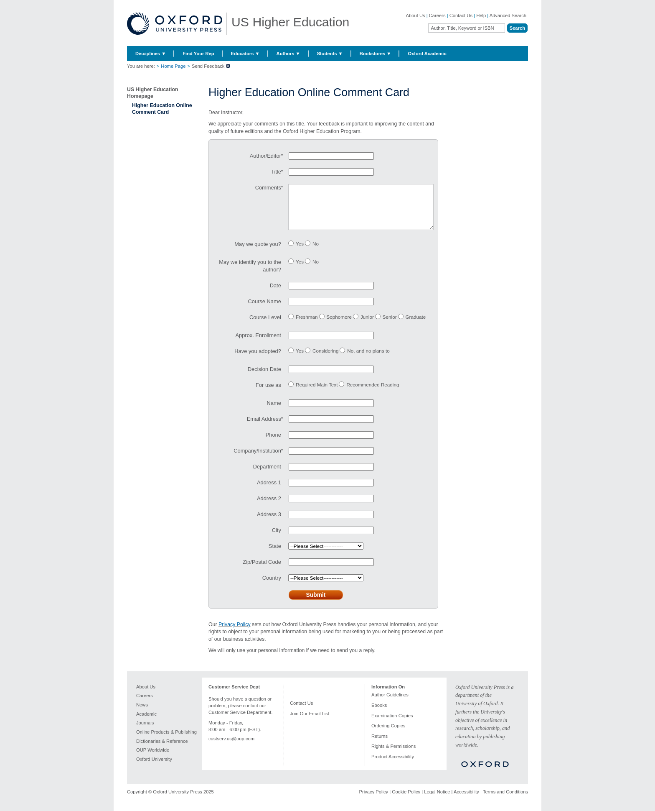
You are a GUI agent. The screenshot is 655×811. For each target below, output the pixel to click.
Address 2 (269, 507)
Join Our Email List (309, 721)
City (276, 538)
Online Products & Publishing (166, 740)
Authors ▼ (288, 53)
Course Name (264, 310)
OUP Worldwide (152, 758)
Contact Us (460, 15)
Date (275, 294)
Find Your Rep (198, 53)
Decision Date (264, 377)
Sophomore (339, 325)
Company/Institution (257, 459)
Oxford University (154, 767)
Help (481, 15)
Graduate (416, 325)
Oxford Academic (427, 53)
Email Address (264, 427)
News (142, 713)
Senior (390, 325)
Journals (145, 731)
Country (271, 586)
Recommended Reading (372, 393)
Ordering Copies (388, 734)
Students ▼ (330, 53)
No (315, 252)
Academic (146, 722)
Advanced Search (508, 15)
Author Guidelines (390, 703)
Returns (379, 744)
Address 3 (269, 522)
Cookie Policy (406, 800)
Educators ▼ (245, 53)
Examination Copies (392, 724)
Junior (367, 325)
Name (274, 411)
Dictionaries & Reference (162, 749)
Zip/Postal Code (262, 570)
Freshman (307, 325)
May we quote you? (257, 252)
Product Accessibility (392, 765)
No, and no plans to (368, 359)
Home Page (173, 66)
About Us (415, 15)
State (275, 554)
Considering (325, 359)
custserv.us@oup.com (231, 747)
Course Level (265, 325)
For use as (268, 393)
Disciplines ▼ (150, 53)
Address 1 (269, 491)
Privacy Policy (234, 633)
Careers (437, 15)
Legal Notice (437, 800)
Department (267, 475)
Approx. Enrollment (258, 343)
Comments (268, 187)
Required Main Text (317, 393)
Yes (300, 252)
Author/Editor (265, 156)
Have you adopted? (257, 359)
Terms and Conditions (505, 800)
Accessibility (466, 800)
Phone (273, 443)
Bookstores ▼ (375, 53)
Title (276, 172)
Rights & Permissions (393, 754)
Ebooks (379, 713)
